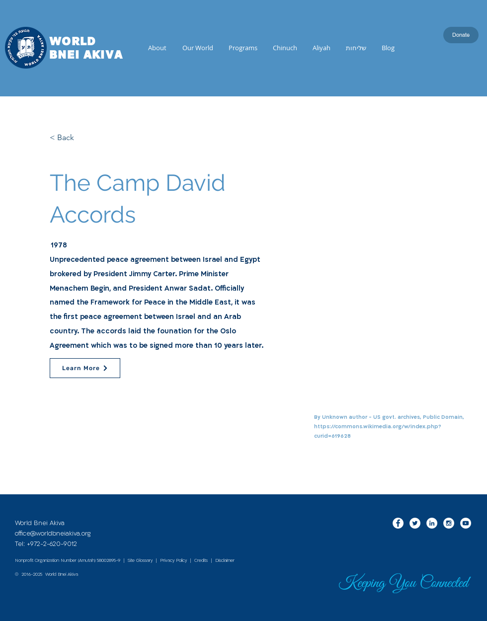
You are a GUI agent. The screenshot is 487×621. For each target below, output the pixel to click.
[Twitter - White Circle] (414, 523)
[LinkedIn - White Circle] (431, 523)
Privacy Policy (173, 560)
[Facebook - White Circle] (398, 523)
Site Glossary (140, 560)
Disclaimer (225, 560)
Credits (201, 560)
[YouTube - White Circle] (465, 523)
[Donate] (461, 35)
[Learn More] (85, 368)
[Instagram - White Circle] (448, 523)
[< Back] (82, 138)
